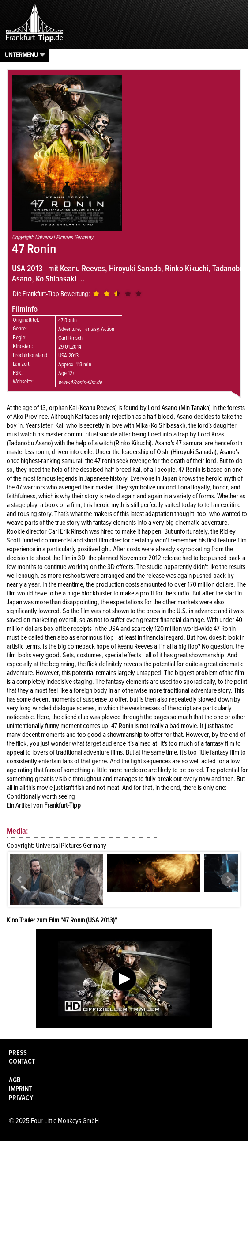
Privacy (21, 1097)
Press (18, 1052)
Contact (22, 1061)
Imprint (20, 1089)
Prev (20, 879)
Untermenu (21, 55)
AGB (15, 1080)
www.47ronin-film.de (80, 382)
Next (228, 879)
